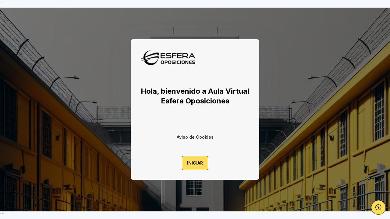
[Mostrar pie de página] (378, 207)
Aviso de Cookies (195, 137)
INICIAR (195, 162)
